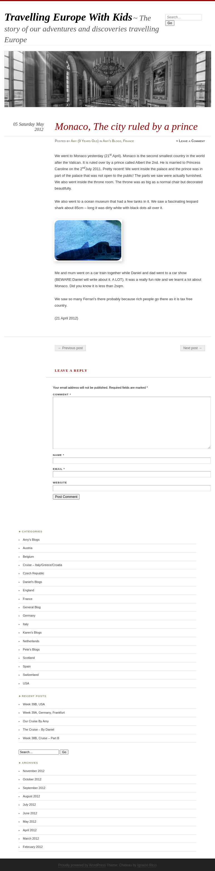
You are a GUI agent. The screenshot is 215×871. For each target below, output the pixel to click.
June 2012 (30, 813)
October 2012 (32, 779)
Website (60, 482)
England (28, 590)
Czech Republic (33, 573)
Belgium (28, 556)
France (128, 141)
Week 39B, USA (34, 704)
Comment (62, 394)
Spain (27, 666)
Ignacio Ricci (147, 865)
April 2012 (29, 830)
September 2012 (34, 788)
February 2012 (33, 846)
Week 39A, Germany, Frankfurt (44, 712)
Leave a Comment (192, 141)
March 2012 (31, 838)
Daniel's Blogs (32, 582)
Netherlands (31, 641)
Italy (25, 624)
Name (58, 454)
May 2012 (29, 821)
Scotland (29, 657)
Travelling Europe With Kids (68, 17)
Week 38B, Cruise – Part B (41, 738)
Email (59, 468)
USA (26, 683)
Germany (29, 615)
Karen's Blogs (32, 632)
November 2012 (34, 771)
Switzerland (31, 674)
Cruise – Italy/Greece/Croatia (42, 565)
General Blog (32, 607)
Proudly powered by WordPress (82, 865)
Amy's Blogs (112, 141)
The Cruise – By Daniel (38, 729)
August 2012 (31, 796)
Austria (27, 548)
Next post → (192, 348)
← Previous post (70, 348)
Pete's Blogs (31, 649)
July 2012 (29, 804)
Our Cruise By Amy (36, 721)
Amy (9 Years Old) (84, 141)
